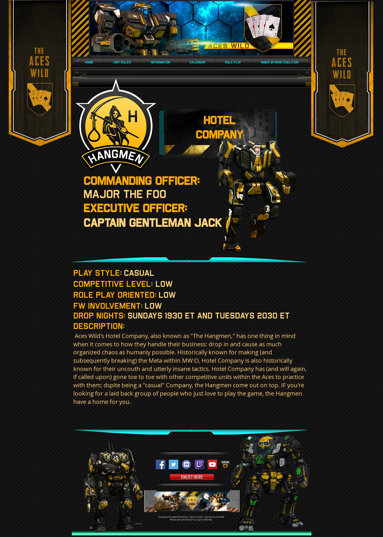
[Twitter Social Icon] (173, 464)
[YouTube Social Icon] (212, 464)
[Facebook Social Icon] (160, 464)
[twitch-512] (199, 464)
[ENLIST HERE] (192, 477)
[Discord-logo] (186, 464)
